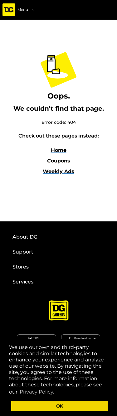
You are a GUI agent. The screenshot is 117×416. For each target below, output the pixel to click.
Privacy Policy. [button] (37, 392)
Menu (26, 9)
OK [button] (59, 406)
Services (22, 282)
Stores (20, 267)
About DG (24, 237)
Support (22, 252)
